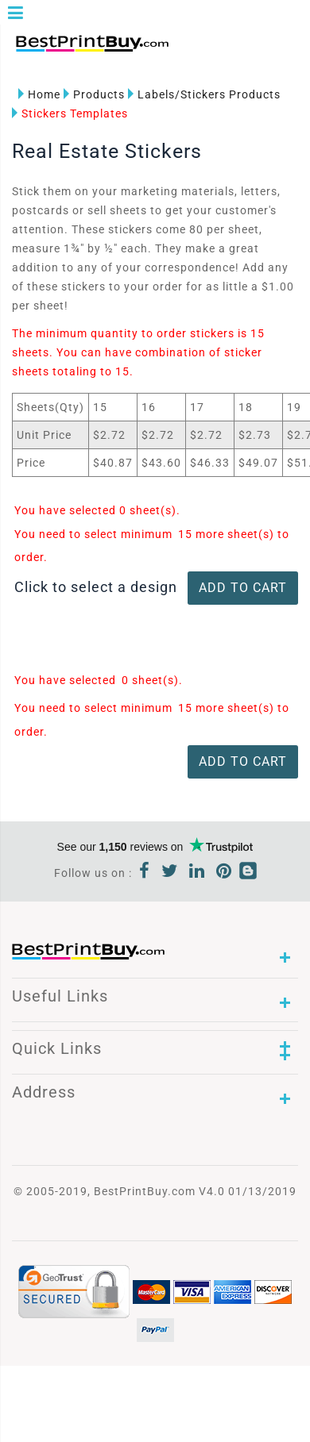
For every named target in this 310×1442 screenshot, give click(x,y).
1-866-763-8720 (195, 48)
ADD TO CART (243, 587)
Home (39, 94)
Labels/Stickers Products (204, 94)
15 (185, 534)
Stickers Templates (70, 113)
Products (94, 94)
